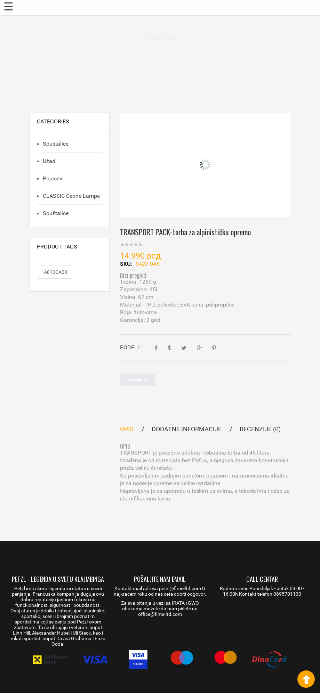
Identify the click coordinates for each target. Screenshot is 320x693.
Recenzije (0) (260, 429)
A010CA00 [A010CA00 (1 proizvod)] (55, 272)
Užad (48, 161)
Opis (127, 429)
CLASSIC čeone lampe (70, 196)
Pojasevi (52, 178)
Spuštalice (55, 143)
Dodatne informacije (187, 429)
